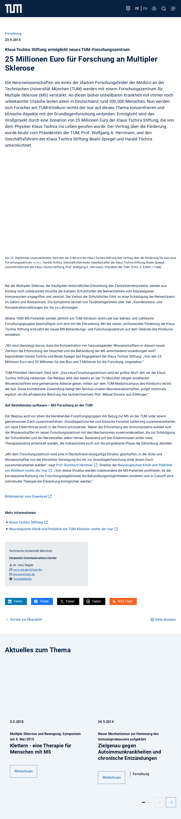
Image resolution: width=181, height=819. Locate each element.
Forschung (13, 34)
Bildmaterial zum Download (26, 496)
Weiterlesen (23, 771)
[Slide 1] (143, 802)
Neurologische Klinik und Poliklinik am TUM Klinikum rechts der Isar (61, 529)
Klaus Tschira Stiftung (26, 522)
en (145, 8)
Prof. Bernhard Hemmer (74, 465)
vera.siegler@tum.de (27, 569)
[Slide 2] (149, 802)
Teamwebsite (22, 579)
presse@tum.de (24, 574)
